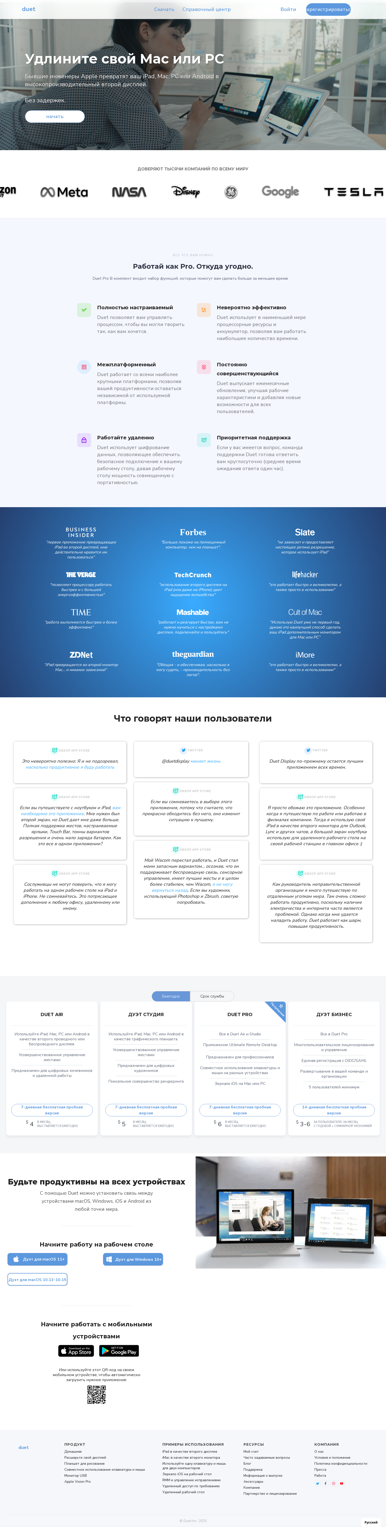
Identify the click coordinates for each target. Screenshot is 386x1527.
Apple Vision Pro (77, 1481)
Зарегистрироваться (328, 9)
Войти (288, 9)
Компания (252, 1487)
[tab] (171, 996)
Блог (247, 1463)
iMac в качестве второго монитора (191, 1457)
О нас (319, 1451)
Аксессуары (253, 1481)
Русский (371, 1522)
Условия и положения (332, 1457)
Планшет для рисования (84, 1463)
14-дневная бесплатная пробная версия (334, 1110)
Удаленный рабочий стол (183, 1492)
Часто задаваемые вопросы (267, 1457)
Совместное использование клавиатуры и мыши (104, 1469)
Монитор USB (75, 1475)
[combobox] (371, 1522)
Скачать (164, 9)
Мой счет (251, 1451)
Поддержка (253, 1469)
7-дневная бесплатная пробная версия (52, 1110)
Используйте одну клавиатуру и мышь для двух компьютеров (194, 1465)
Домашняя (73, 1451)
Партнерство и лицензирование (270, 1493)
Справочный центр (206, 9)
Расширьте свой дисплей (85, 1457)
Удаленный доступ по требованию (191, 1486)
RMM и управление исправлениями (191, 1480)
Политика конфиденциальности (340, 1463)
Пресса (320, 1469)
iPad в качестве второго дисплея (189, 1451)
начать (55, 116)
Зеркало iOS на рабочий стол (187, 1474)
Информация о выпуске (263, 1475)
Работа (320, 1475)
